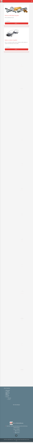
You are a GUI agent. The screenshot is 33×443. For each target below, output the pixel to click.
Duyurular (8, 392)
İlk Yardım (9, 399)
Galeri (7, 394)
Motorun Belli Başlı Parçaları (12, 15)
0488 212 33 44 (17, 430)
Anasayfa (8, 390)
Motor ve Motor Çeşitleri (11, 40)
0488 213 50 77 (17, 432)
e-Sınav (7, 395)
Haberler (7, 391)
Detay (16, 23)
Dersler (7, 396)
